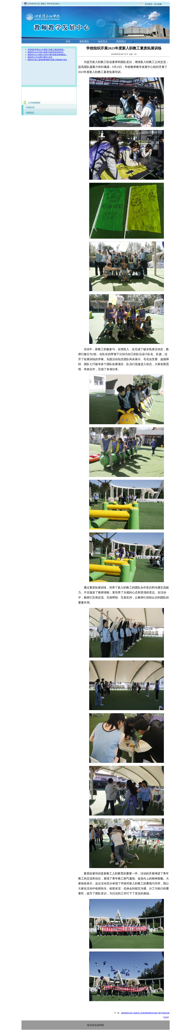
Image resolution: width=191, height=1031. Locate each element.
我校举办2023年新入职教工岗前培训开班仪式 (45, 52)
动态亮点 (102, 41)
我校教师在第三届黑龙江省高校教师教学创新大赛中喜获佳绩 (145, 1013)
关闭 (166, 1017)
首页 (68, 41)
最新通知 (84, 41)
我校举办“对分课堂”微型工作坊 (40, 57)
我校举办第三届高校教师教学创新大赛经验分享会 (47, 60)
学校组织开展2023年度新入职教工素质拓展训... (46, 50)
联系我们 (121, 41)
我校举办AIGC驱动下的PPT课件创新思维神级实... (47, 55)
